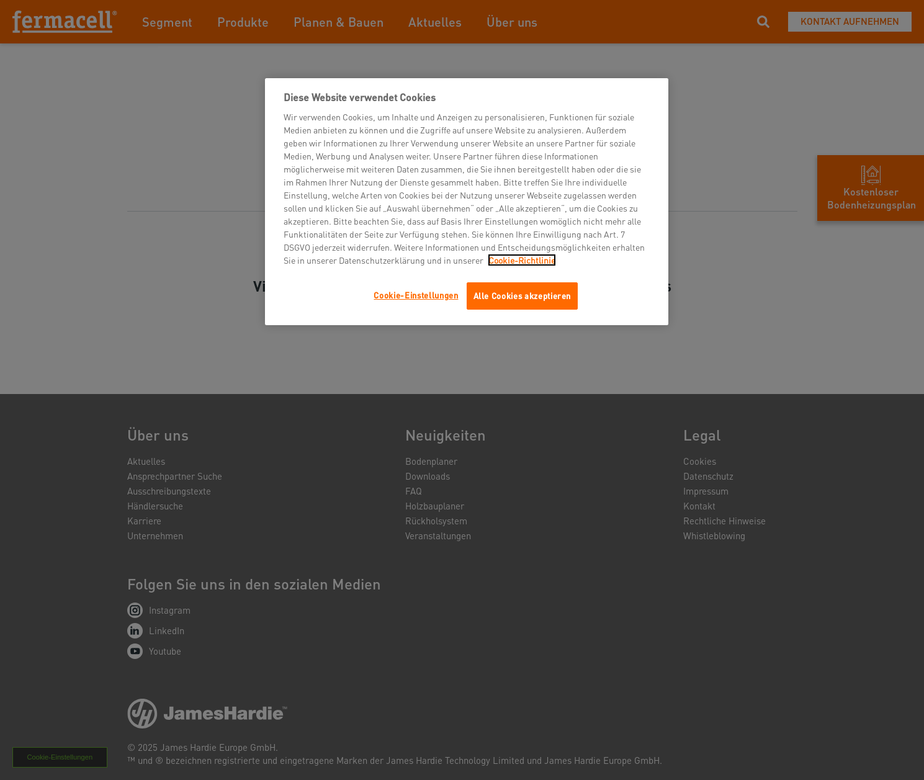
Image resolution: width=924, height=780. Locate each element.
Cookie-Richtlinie (521, 260)
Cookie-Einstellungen (416, 295)
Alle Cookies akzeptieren (522, 295)
